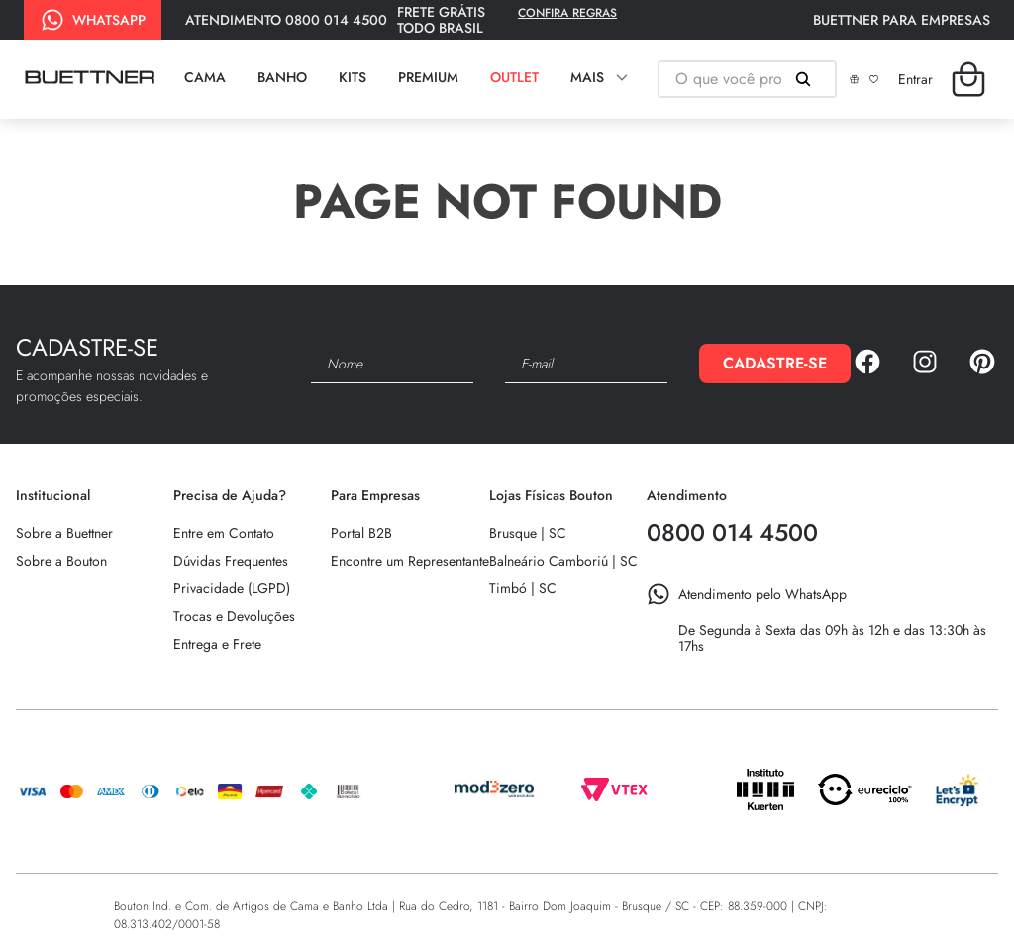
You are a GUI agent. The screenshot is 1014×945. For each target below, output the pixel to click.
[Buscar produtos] (807, 79)
